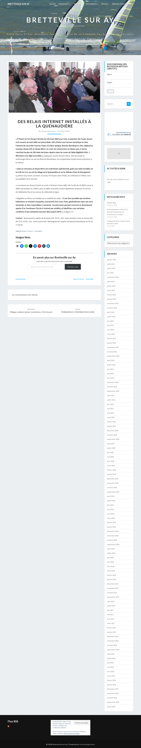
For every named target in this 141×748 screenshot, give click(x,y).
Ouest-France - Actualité (83, 279)
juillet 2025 (111, 268)
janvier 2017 (111, 632)
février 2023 (111, 338)
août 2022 (110, 360)
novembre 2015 (113, 693)
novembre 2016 (113, 641)
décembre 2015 (112, 689)
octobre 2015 (112, 698)
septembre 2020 (113, 439)
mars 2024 (111, 290)
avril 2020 (110, 461)
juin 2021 (110, 404)
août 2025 (110, 264)
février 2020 (111, 470)
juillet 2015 (111, 706)
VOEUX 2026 (111, 203)
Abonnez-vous (72, 267)
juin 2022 (110, 369)
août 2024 (110, 281)
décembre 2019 (112, 479)
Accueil (52, 4)
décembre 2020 (112, 430)
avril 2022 (110, 378)
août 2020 (110, 444)
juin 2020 (110, 452)
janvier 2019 (111, 527)
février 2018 (111, 575)
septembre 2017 (113, 597)
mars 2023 (111, 334)
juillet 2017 (111, 606)
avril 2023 (110, 330)
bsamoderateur (49, 131)
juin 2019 (110, 505)
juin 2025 (110, 273)
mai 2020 (110, 457)
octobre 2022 (112, 352)
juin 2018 (110, 557)
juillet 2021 (111, 400)
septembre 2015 (113, 702)
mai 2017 (110, 614)
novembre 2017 (113, 588)
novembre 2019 (113, 483)
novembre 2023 (113, 303)
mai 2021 (110, 408)
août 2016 (110, 654)
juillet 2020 (111, 448)
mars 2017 (111, 623)
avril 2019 (110, 514)
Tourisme (78, 4)
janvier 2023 (111, 343)
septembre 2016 (113, 649)
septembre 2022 (113, 356)
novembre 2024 (113, 277)
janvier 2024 (111, 299)
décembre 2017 (112, 584)
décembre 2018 (112, 531)
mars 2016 (111, 676)
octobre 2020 (112, 435)
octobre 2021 (112, 387)
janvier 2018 (111, 579)
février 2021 (111, 422)
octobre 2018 (112, 540)
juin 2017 (110, 610)
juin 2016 (110, 663)
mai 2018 (110, 562)
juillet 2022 (111, 365)
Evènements (64, 4)
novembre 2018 (113, 536)
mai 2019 (110, 509)
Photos (105, 4)
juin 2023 (110, 321)
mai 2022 (110, 373)
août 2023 (110, 312)
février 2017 (111, 628)
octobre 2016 (112, 645)
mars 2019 (111, 518)
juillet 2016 (111, 658)
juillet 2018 (111, 553)
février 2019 (111, 522)
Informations (92, 4)
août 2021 (110, 395)
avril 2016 (110, 671)
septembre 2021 (113, 391)
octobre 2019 (112, 487)
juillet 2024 (111, 286)
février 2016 (111, 680)
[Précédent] (109, 175)
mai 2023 (110, 325)
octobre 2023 (112, 308)
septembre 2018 (113, 544)
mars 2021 (111, 417)
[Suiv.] (128, 175)
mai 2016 (110, 667)
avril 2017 (110, 619)
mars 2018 (111, 571)
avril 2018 (110, 566)
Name (119, 76)
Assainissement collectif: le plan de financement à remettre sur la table (117, 212)
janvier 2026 (111, 260)
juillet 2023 (111, 316)
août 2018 (110, 549)
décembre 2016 (112, 636)
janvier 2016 (111, 685)
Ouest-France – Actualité (32, 231)
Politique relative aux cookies (71, 733)
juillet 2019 (111, 500)
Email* (119, 84)
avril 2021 (110, 413)
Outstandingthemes (87, 744)
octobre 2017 (112, 593)
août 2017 (110, 601)
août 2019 (110, 496)
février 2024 (111, 295)
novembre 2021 (113, 382)
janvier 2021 (111, 426)
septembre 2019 (113, 492)
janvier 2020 (111, 474)
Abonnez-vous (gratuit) (122, 4)
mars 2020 (111, 465)
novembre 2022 (113, 347)
